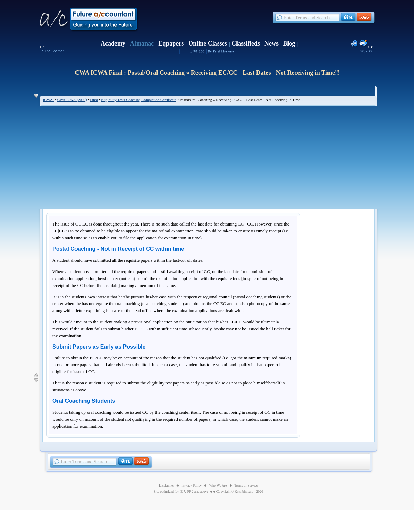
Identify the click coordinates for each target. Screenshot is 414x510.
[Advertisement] (208, 157)
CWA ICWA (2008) (72, 100)
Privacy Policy (191, 485)
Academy (113, 43)
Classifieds (246, 43)
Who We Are (218, 485)
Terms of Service (246, 485)
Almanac (142, 43)
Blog (289, 43)
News (271, 43)
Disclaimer (166, 485)
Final (94, 100)
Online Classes (207, 43)
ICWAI (48, 100)
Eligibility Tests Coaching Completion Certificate (138, 100)
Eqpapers (171, 43)
